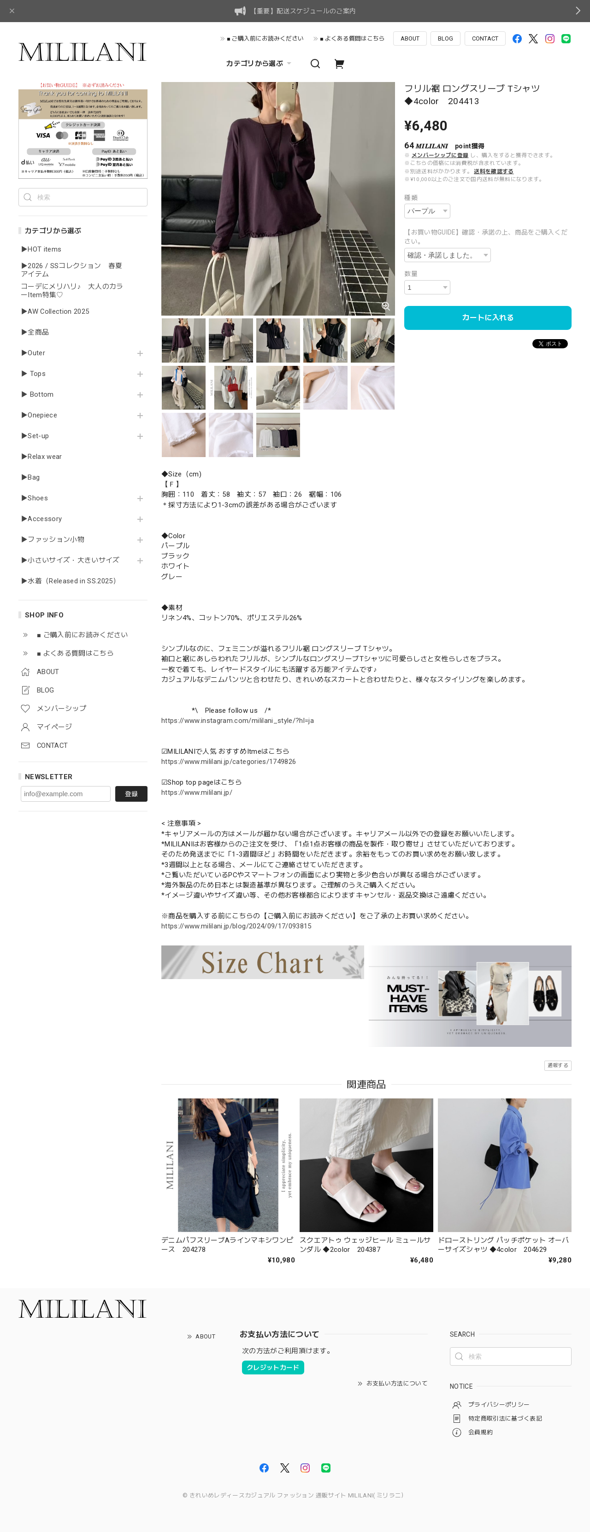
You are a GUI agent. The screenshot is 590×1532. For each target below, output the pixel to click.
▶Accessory (41, 519)
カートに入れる (488, 317)
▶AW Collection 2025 (55, 312)
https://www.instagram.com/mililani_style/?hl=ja (237, 720)
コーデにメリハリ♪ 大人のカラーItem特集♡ (72, 291)
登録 (131, 794)
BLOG (445, 38)
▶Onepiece (39, 415)
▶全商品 (35, 332)
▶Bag (30, 477)
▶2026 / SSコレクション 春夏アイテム (71, 270)
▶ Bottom (37, 395)
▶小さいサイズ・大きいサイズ (70, 560)
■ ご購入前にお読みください (265, 38)
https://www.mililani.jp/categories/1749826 (228, 761)
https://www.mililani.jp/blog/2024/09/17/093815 (236, 926)
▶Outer (33, 353)
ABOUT (410, 38)
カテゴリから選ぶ (260, 63)
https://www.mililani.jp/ (196, 792)
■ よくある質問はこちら (352, 38)
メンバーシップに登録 (440, 155)
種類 (411, 197)
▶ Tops (33, 374)
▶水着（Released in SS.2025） (70, 581)
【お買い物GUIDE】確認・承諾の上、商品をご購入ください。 (485, 237)
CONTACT (485, 38)
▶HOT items (41, 249)
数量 (411, 273)
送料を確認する (493, 171)
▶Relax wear (41, 457)
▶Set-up (35, 436)
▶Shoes (34, 498)
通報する (558, 1065)
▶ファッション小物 (52, 540)
